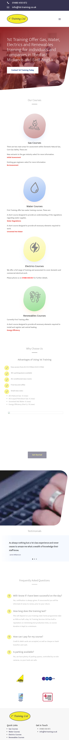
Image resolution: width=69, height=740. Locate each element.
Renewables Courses (16, 737)
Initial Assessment (14, 157)
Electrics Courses (15, 734)
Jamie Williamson (15, 557)
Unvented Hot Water (15, 231)
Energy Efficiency (13, 330)
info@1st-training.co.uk (48, 731)
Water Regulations (14, 221)
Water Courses (14, 731)
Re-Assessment (12, 165)
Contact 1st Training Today (22, 70)
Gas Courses (13, 728)
